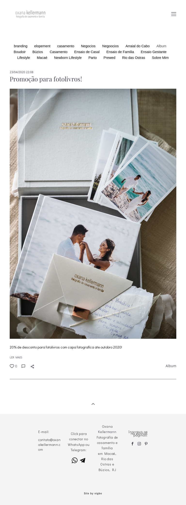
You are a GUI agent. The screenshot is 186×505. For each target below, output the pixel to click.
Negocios (89, 46)
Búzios (38, 52)
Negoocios (111, 46)
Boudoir (20, 52)
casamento (66, 46)
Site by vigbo (93, 493)
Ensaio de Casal (87, 52)
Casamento (59, 52)
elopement (42, 46)
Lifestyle (24, 58)
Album (161, 46)
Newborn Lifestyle (68, 58)
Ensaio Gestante (153, 52)
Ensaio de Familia (120, 52)
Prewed (110, 58)
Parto (93, 58)
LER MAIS (16, 357)
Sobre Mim (160, 58)
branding (21, 46)
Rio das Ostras (134, 58)
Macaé (42, 58)
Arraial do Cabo (138, 46)
